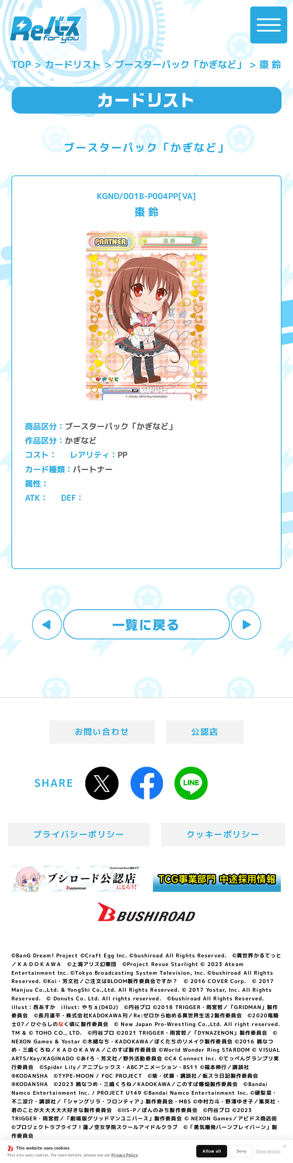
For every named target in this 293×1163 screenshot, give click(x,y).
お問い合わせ (102, 732)
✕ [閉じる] (285, 1146)
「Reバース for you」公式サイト (46, 30)
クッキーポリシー (223, 834)
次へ (246, 625)
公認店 (204, 732)
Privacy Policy (124, 1155)
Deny (241, 1151)
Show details (268, 1151)
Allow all (211, 1151)
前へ (47, 625)
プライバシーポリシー (79, 834)
